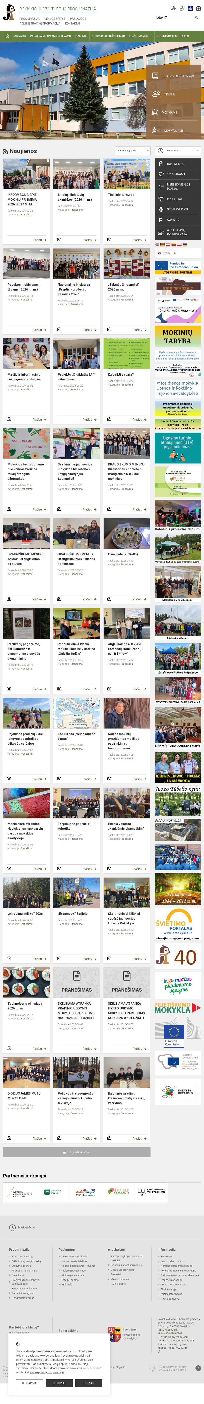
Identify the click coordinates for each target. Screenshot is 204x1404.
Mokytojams (166, 130)
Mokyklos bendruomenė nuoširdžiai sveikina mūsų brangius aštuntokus (26, 471)
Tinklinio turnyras (121, 195)
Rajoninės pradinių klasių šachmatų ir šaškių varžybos (126, 1098)
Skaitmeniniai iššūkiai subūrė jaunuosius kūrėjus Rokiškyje (124, 918)
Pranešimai (27, 214)
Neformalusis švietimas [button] (108, 35)
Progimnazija (30, 18)
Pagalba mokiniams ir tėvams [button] (50, 35)
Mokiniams (163, 112)
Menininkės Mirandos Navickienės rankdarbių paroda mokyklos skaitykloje (25, 831)
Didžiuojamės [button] (138, 35)
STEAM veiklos (173, 209)
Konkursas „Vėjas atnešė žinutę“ (76, 736)
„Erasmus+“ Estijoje (73, 914)
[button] (174, 8)
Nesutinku (59, 1383)
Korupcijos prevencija (173, 1284)
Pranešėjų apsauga (171, 1279)
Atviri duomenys (170, 1298)
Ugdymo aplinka (21, 1265)
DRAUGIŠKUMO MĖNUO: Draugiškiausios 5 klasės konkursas (76, 559)
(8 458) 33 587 (170, 1329)
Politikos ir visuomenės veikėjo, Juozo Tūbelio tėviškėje (75, 1098)
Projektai (170, 199)
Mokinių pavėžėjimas (74, 1270)
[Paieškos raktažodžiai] (176, 17)
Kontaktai (72, 23)
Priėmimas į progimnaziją (26, 1261)
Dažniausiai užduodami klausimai (180, 1275)
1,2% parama (171, 174)
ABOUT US (169, 252)
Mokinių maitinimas (73, 1275)
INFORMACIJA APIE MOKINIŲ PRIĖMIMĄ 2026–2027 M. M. (22, 199)
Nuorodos (166, 1256)
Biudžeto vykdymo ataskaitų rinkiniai (127, 1258)
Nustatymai (29, 1383)
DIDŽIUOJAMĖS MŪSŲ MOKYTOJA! (24, 1096)
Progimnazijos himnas (24, 1288)
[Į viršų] (198, 1368)
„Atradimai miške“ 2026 (25, 914)
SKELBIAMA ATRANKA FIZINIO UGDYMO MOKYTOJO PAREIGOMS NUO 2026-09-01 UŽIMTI (126, 1011)
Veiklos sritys (54, 18)
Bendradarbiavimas (23, 1297)
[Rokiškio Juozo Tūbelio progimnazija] (11, 12)
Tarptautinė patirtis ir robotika (74, 826)
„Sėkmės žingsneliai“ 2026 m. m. (123, 287)
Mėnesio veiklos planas (174, 186)
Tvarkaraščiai (22, 1227)
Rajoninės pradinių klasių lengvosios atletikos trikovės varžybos (26, 738)
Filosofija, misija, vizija (24, 1270)
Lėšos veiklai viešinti (122, 1269)
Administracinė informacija (40, 23)
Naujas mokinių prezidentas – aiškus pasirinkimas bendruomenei (123, 741)
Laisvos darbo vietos (173, 1261)
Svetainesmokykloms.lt (173, 1370)
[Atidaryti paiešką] (196, 17)
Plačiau (37, 240)
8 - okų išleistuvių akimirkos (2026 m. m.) (75, 197)
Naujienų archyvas (79, 1152)
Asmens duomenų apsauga (176, 1265)
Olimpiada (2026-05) (123, 554)
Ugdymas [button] (19, 35)
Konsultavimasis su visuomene (178, 1270)
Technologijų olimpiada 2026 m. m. (25, 1006)
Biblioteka (67, 1284)
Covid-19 (168, 219)
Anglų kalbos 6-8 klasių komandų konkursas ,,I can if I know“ (125, 649)
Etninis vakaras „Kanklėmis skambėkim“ (126, 826)
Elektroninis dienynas (171, 76)
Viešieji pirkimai (120, 1279)
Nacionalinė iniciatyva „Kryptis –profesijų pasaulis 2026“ (74, 289)
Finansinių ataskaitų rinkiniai (127, 1265)
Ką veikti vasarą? (121, 374)
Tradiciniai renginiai (23, 1293)
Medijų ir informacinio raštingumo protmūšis (24, 377)
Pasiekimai (18, 1275)
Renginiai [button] (81, 35)
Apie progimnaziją (22, 1256)
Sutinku (89, 1383)
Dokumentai (171, 163)
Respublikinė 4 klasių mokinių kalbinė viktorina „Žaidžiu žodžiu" (76, 649)
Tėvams (162, 94)
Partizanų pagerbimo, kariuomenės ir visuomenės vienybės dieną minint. (24, 651)
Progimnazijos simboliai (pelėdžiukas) (26, 1281)
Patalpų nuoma (70, 1279)
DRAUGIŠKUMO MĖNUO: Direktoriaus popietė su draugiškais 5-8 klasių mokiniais (126, 471)
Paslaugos (78, 18)
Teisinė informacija (171, 1293)
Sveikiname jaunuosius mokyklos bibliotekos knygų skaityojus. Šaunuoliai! (75, 471)
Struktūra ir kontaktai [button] (173, 35)
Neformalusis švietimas (75, 1261)
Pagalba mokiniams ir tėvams (78, 1265)
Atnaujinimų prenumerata (172, 232)
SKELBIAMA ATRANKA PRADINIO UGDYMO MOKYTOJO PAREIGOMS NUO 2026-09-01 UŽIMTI (76, 1011)
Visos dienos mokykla (74, 1256)
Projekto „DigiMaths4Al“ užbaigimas (76, 377)
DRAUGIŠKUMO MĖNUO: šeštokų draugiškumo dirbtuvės (25, 559)
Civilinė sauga (168, 1289)
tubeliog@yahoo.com (176, 1336)
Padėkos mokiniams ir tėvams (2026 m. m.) (24, 287)
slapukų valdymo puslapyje (47, 1372)
